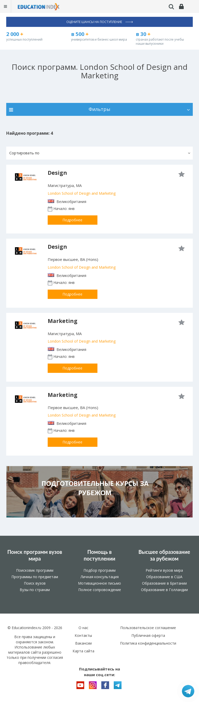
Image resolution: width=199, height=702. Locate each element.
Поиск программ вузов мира (34, 555)
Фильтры (99, 109)
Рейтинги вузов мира (164, 570)
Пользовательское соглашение (148, 627)
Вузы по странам (35, 589)
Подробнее (72, 219)
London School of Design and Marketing (82, 193)
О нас (83, 627)
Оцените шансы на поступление (99, 22)
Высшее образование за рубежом (164, 555)
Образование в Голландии (164, 589)
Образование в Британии (164, 583)
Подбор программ (99, 570)
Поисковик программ (34, 570)
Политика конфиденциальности (148, 643)
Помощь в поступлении (99, 555)
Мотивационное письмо (99, 583)
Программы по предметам (34, 576)
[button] (99, 153)
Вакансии (83, 643)
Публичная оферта (148, 635)
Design (57, 172)
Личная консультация (100, 576)
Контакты (83, 635)
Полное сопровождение (99, 589)
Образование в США (164, 576)
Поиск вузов (35, 583)
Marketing (62, 320)
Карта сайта (83, 650)
